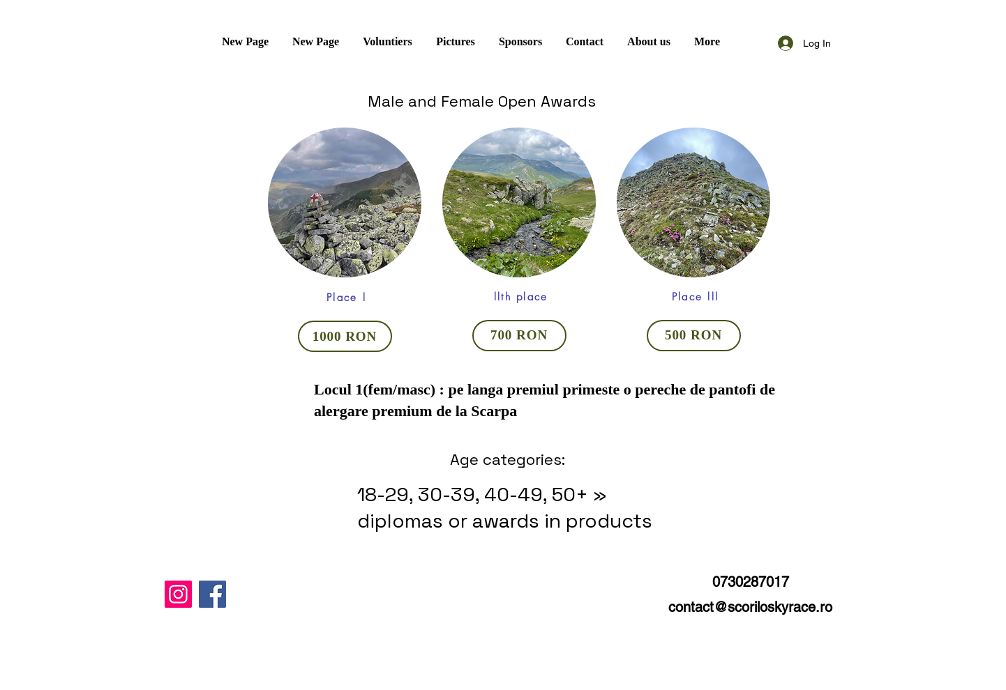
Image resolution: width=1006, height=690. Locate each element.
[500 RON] (694, 335)
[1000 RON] (345, 336)
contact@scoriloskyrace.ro (750, 607)
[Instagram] (178, 594)
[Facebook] (212, 594)
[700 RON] (519, 335)
